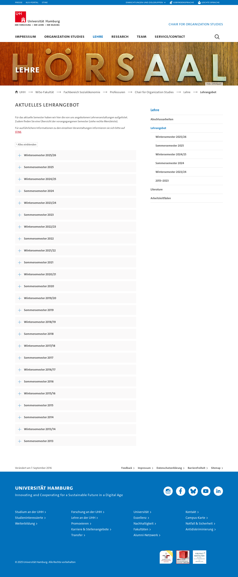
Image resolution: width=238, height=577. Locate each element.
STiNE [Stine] (45, 2)
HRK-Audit (199, 552)
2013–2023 (162, 180)
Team (141, 36)
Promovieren (80, 523)
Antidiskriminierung (199, 529)
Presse (18, 2)
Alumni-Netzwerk (146, 535)
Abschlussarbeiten (162, 119)
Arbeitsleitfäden (161, 198)
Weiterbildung (25, 523)
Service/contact (170, 36)
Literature (157, 189)
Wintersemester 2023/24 (171, 172)
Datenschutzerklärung (169, 468)
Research (120, 36)
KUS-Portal (32, 2)
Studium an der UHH (29, 512)
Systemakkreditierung (216, 552)
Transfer (77, 535)
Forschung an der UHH (86, 512)
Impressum (25, 36)
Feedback (126, 468)
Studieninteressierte (29, 518)
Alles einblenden (27, 144)
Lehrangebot (158, 128)
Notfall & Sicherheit (199, 523)
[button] (146, 2)
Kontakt (191, 512)
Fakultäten (141, 529)
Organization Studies (64, 36)
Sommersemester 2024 (170, 163)
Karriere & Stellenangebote (90, 529)
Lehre (98, 36)
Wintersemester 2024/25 (171, 154)
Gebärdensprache (183, 2)
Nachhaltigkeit (144, 523)
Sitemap (215, 468)
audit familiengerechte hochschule (166, 555)
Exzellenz (140, 518)
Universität (141, 512)
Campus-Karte (195, 518)
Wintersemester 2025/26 (171, 137)
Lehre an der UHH (83, 518)
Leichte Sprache (210, 2)
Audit (179, 552)
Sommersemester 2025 (170, 145)
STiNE (18, 132)
